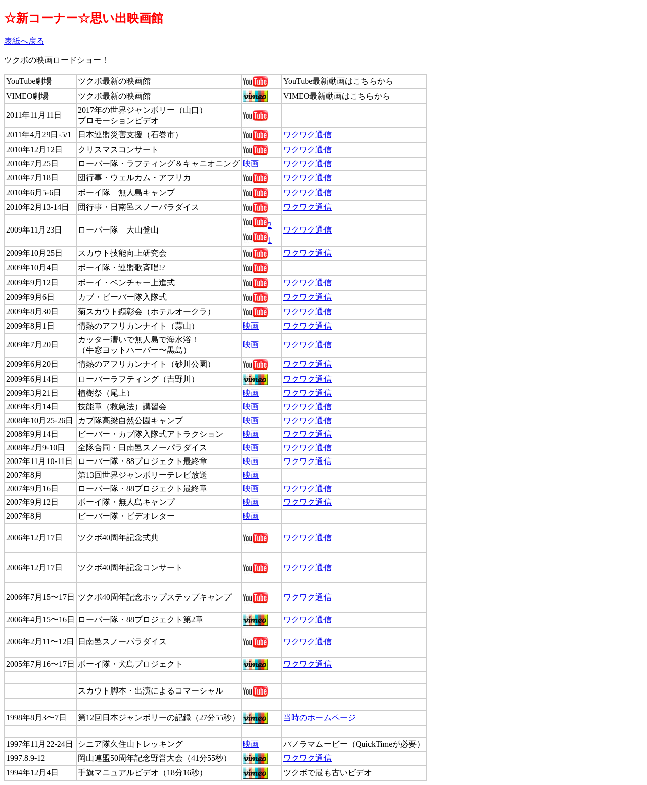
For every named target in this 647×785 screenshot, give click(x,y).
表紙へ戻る (24, 41)
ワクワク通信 (307, 134)
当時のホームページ (319, 717)
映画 (251, 163)
